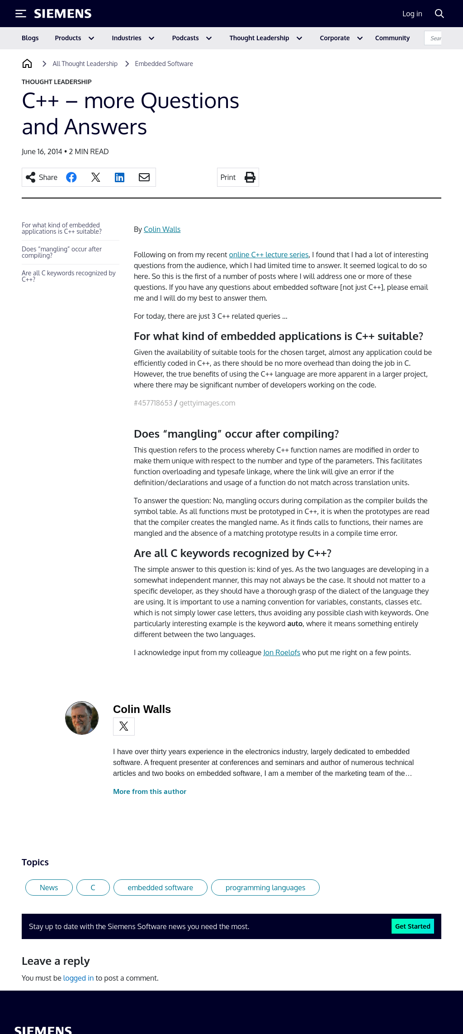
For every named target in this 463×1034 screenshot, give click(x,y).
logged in (78, 977)
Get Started (412, 926)
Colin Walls (162, 229)
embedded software (160, 887)
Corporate (335, 38)
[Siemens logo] (62, 13)
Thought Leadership (259, 38)
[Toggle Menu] (20, 13)
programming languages (265, 887)
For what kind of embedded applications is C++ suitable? (62, 228)
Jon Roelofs (281, 652)
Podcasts (185, 38)
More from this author (149, 791)
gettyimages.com (207, 402)
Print (228, 177)
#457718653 (153, 402)
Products (68, 38)
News (49, 887)
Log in (412, 13)
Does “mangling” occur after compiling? (62, 252)
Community (392, 38)
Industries (127, 38)
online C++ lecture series (269, 254)
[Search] (439, 14)
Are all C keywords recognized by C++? (69, 276)
